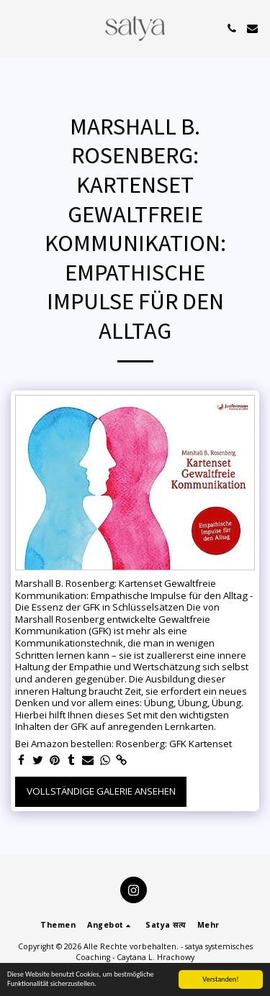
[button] (16, 27)
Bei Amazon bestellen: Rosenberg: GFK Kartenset (123, 744)
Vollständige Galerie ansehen (101, 791)
